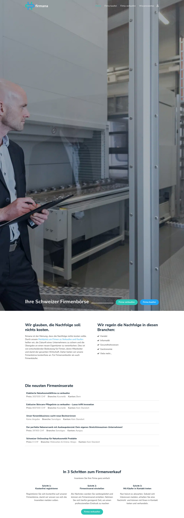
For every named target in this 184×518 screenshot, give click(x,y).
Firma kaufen (111, 5)
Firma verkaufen (128, 5)
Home (98, 5)
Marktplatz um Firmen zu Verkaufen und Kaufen (60, 339)
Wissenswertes (146, 5)
